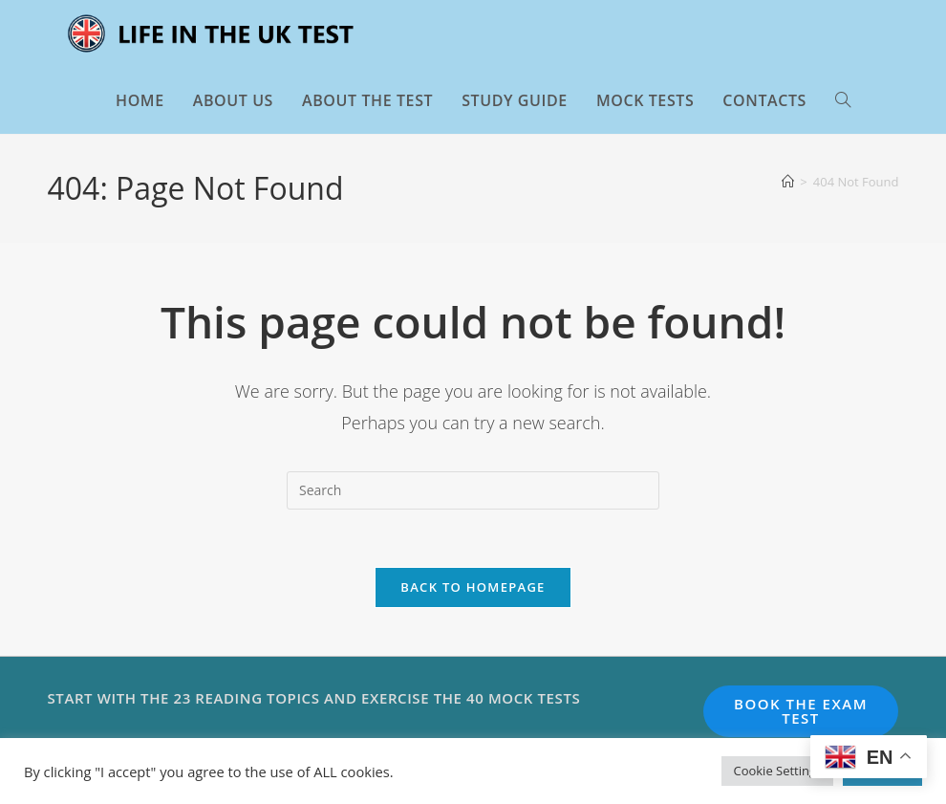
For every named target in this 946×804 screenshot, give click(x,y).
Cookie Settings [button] (777, 770)
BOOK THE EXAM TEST (801, 711)
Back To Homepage (472, 587)
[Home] (788, 181)
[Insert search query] (473, 490)
